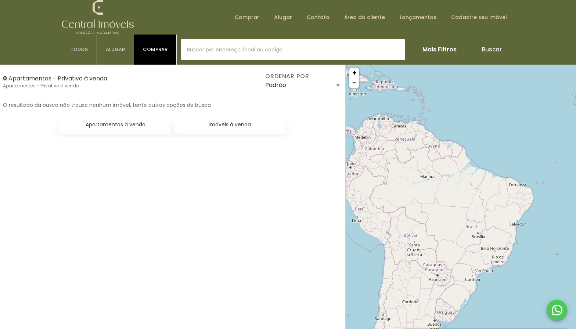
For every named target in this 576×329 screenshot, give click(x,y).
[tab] (79, 50)
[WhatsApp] (557, 310)
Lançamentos (418, 17)
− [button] (354, 82)
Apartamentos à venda (115, 124)
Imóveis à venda (230, 124)
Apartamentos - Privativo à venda (41, 86)
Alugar (283, 17)
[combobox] (293, 49)
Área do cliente (364, 17)
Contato (318, 17)
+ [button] (354, 72)
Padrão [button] (275, 85)
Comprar (247, 17)
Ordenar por (287, 76)
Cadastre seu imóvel (479, 17)
